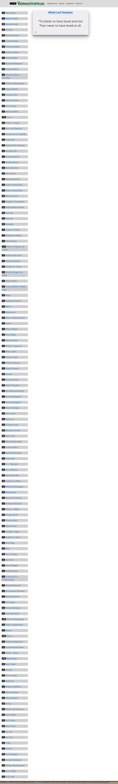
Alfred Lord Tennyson (60, 12)
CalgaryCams (52, 3)
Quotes (61, 3)
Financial (78, 3)
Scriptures (70, 3)
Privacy (38, 782)
